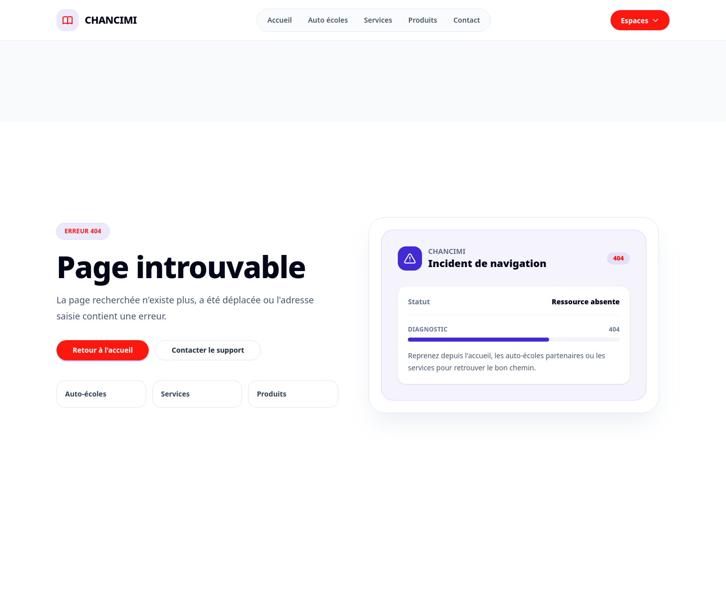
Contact (466, 20)
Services (378, 20)
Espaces (640, 20)
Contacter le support (207, 350)
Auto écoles (328, 20)
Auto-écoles (85, 394)
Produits (422, 20)
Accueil (279, 20)
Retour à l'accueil (103, 350)
